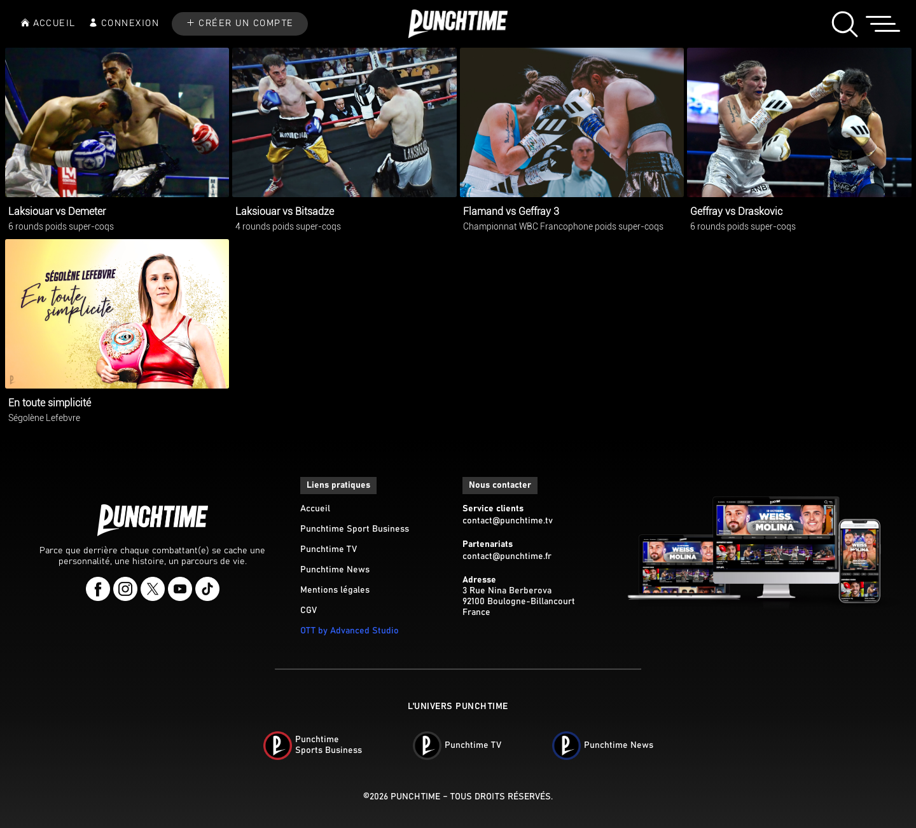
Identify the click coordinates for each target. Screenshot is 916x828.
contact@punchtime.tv (507, 520)
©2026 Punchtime (401, 796)
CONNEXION (130, 23)
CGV (308, 610)
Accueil (315, 508)
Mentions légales (335, 590)
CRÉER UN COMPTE (246, 23)
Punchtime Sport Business (354, 529)
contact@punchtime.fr (507, 556)
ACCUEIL (54, 23)
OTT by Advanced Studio (349, 630)
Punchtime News (335, 569)
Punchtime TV (328, 549)
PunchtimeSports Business (328, 745)
